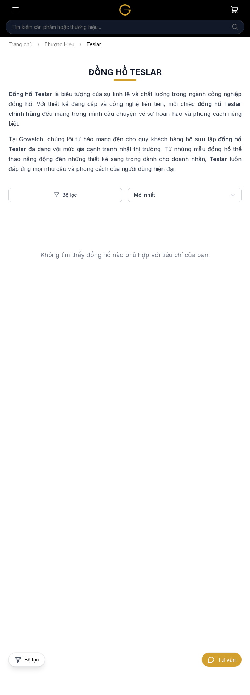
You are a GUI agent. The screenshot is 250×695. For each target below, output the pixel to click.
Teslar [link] (93, 44)
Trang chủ (20, 44)
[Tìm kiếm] (235, 26)
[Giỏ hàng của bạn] (234, 10)
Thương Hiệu (59, 44)
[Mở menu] (15, 10)
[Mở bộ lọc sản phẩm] (26, 660)
